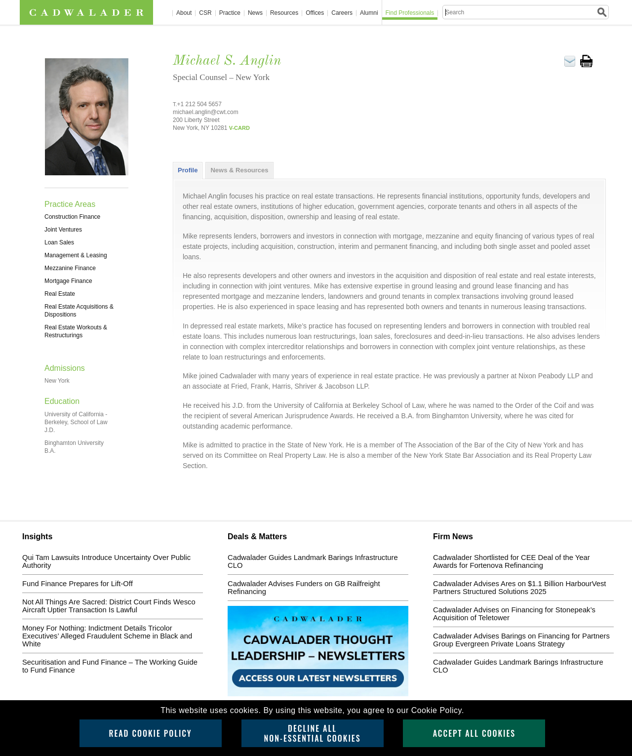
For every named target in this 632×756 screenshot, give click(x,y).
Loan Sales (59, 242)
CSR (205, 13)
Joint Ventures (63, 229)
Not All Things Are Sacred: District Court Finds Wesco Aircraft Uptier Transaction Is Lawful (109, 606)
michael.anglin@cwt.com (205, 112)
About (184, 13)
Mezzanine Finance (70, 268)
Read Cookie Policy (150, 733)
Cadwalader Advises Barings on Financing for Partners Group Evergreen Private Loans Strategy (521, 640)
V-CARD (239, 128)
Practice (229, 13)
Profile (188, 170)
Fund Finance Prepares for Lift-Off (77, 584)
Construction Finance (72, 216)
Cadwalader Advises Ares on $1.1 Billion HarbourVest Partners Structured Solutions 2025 (519, 588)
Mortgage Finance (68, 281)
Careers (342, 13)
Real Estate (59, 293)
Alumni (369, 13)
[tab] (187, 170)
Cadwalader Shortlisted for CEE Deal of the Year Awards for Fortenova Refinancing (511, 561)
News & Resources (239, 170)
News (255, 13)
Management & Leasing (75, 255)
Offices (315, 13)
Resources (284, 13)
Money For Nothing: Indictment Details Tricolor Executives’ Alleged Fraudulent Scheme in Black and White (107, 636)
